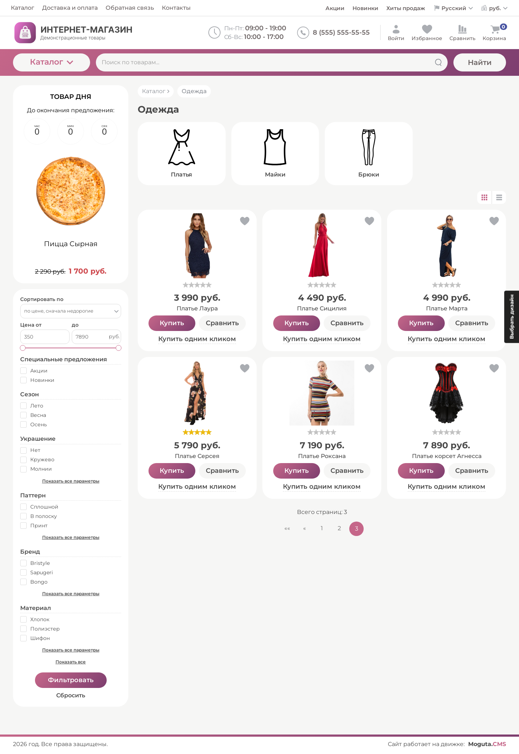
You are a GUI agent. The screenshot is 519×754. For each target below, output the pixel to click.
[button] (244, 222)
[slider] (197, 285)
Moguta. (487, 744)
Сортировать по (41, 299)
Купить (172, 323)
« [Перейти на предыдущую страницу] (304, 528)
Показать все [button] (71, 661)
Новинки (365, 8)
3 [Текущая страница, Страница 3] (356, 528)
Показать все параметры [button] (70, 481)
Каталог (51, 62)
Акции (335, 8)
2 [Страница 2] (339, 528)
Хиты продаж (405, 8)
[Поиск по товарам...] (272, 62)
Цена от (30, 325)
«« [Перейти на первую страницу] (287, 528)
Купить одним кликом (197, 339)
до (75, 325)
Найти (480, 62)
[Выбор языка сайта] (458, 8)
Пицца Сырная (71, 244)
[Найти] (438, 62)
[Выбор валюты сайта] (498, 8)
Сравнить (222, 323)
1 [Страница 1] (322, 528)
